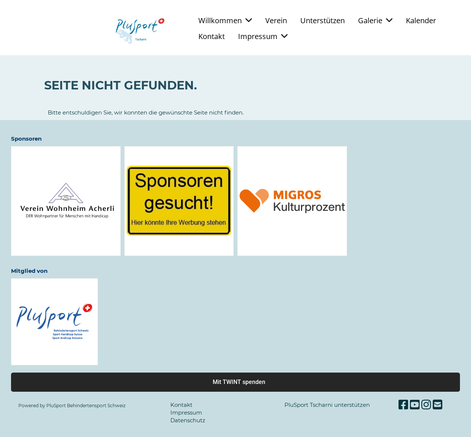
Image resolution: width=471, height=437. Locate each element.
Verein (276, 20)
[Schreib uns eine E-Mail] (437, 405)
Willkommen (225, 20)
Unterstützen (322, 20)
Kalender (421, 20)
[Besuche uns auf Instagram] (426, 405)
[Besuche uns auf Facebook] (403, 405)
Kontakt (211, 36)
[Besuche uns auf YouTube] (414, 405)
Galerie (375, 20)
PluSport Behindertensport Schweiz (85, 405)
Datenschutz (187, 420)
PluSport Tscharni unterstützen (327, 404)
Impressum (263, 36)
